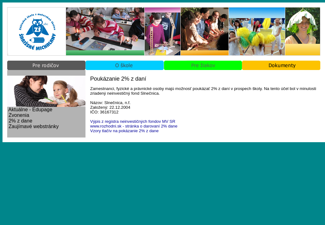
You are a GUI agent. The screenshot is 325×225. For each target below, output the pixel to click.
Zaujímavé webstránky (33, 126)
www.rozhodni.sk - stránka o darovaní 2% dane (134, 126)
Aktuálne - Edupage (30, 109)
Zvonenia (18, 115)
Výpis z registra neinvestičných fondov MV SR (132, 121)
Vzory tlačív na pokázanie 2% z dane (124, 130)
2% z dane (20, 120)
